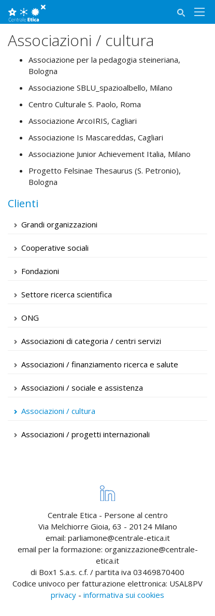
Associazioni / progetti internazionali (85, 434)
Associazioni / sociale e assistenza (82, 387)
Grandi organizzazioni (59, 224)
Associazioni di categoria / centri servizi (91, 341)
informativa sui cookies (123, 595)
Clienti (23, 203)
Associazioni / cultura (58, 411)
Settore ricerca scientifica (66, 294)
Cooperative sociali (55, 247)
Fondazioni (40, 271)
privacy (63, 595)
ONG (30, 317)
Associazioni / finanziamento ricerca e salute (99, 364)
